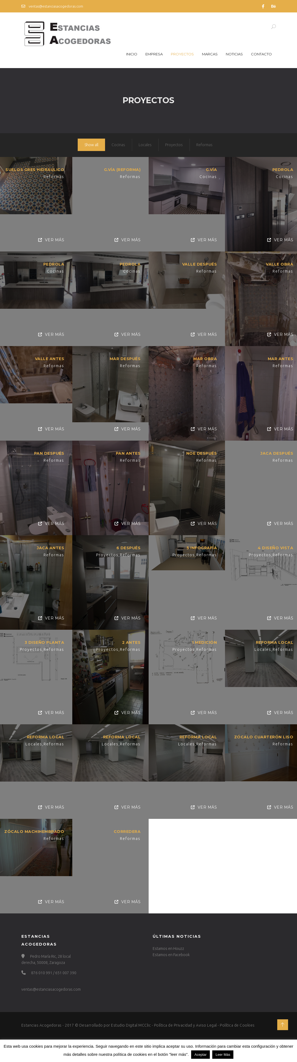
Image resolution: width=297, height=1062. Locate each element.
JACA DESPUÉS (275, 451)
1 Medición (203, 639)
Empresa (154, 54)
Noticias (234, 54)
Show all (91, 145)
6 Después (128, 545)
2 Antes (131, 639)
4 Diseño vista (274, 545)
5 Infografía (201, 545)
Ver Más (51, 239)
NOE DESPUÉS (200, 451)
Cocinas (118, 145)
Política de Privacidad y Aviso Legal (185, 1025)
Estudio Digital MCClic (131, 1025)
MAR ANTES (279, 357)
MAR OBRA (204, 357)
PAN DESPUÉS (49, 451)
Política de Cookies (237, 1025)
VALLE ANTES (49, 357)
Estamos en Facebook (171, 955)
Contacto (261, 54)
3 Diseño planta (44, 639)
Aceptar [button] (200, 1055)
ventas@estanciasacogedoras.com (52, 6)
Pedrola (281, 169)
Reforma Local (273, 639)
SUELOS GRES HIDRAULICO (34, 169)
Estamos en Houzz (168, 948)
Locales (145, 145)
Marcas (210, 54)
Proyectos (182, 54)
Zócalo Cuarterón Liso (262, 733)
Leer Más (223, 1055)
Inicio (131, 54)
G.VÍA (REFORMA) (121, 169)
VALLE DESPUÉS (198, 263)
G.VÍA (210, 169)
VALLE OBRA (278, 263)
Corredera (126, 827)
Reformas (204, 145)
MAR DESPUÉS (124, 357)
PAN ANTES (127, 451)
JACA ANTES (50, 545)
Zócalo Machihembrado (34, 827)
